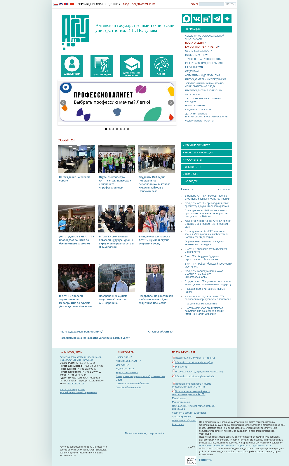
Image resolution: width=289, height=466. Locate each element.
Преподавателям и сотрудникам (205, 79)
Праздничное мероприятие (201, 303)
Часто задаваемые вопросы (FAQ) (81, 331)
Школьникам (193, 67)
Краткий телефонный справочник (78, 392)
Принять (205, 459)
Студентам (192, 71)
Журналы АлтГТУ (125, 368)
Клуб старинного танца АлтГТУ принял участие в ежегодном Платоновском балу (208, 223)
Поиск (194, 4)
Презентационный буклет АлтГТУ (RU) (195, 358)
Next (171, 103)
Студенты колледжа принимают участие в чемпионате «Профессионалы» (204, 274)
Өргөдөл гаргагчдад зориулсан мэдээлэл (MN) (199, 371)
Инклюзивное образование (186, 420)
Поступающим (194, 43)
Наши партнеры (195, 105)
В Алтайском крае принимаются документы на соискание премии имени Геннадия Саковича (204, 310)
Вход (126, 4)
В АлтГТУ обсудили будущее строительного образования (202, 258)
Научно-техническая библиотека (132, 383)
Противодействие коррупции (203, 90)
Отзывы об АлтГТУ (160, 331)
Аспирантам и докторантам (202, 75)
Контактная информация (72, 389)
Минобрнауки (179, 398)
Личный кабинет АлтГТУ (128, 361)
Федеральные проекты (199, 120)
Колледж (191, 181)
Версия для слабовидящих (98, 4)
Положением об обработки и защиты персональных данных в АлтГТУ (235, 445)
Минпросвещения (181, 402)
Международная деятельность (204, 63)
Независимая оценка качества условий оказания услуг (95, 337)
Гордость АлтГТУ (195, 55)
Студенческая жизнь (198, 109)
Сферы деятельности (198, 51)
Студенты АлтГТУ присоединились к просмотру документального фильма (207, 205)
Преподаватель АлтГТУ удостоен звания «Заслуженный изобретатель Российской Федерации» (206, 234)
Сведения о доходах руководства (189, 413)
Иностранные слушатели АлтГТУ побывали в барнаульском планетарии (208, 298)
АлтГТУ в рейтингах (182, 416)
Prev (63, 103)
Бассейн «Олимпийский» (129, 387)
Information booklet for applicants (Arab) (194, 376)
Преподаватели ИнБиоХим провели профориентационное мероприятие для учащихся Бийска (206, 213)
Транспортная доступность (203, 59)
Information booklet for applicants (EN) (194, 362)
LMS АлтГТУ (122, 365)
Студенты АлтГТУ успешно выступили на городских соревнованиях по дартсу (208, 283)
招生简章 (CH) (182, 367)
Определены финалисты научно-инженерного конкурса (204, 243)
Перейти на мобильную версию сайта (144, 433)
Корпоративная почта (127, 372)
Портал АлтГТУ (124, 357)
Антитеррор (192, 94)
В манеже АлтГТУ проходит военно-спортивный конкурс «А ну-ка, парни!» (207, 197)
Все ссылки (178, 424)
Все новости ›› (224, 189)
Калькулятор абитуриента (201, 47)
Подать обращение (143, 4)
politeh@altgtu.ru (75, 383)
